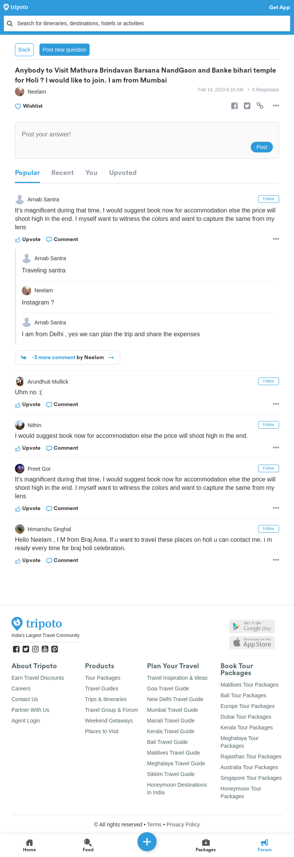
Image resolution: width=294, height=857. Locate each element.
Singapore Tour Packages (251, 778)
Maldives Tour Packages (249, 685)
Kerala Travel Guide (170, 731)
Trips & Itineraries (106, 699)
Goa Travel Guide (168, 688)
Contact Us (24, 699)
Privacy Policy (183, 824)
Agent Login (25, 721)
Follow (268, 199)
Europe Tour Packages (247, 706)
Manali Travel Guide (171, 721)
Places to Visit (102, 731)
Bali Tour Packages (243, 695)
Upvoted (123, 172)
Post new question (64, 50)
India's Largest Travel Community (45, 635)
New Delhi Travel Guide (175, 699)
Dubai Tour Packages (245, 717)
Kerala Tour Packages (246, 727)
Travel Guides (101, 688)
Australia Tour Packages (249, 767)
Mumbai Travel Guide (172, 710)
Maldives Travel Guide (173, 753)
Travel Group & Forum (111, 710)
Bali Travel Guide (167, 742)
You (91, 172)
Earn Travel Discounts (37, 678)
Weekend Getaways (109, 721)
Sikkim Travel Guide (170, 774)
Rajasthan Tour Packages (250, 756)
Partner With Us (30, 710)
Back (24, 50)
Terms (154, 824)
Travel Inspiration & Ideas (177, 678)
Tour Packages (103, 678)
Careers (21, 688)
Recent (62, 172)
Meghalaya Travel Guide (176, 763)
